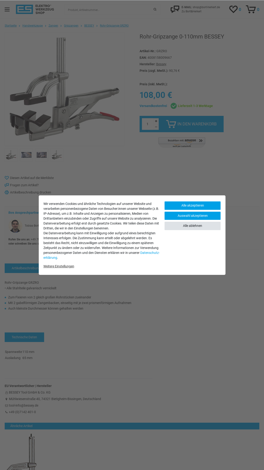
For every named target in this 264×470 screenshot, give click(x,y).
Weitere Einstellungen (58, 266)
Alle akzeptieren (192, 205)
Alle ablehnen (192, 226)
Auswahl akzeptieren (193, 216)
